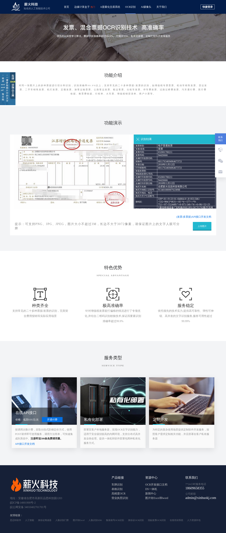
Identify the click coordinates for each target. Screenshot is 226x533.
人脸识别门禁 (62, 520)
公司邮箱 (190, 493)
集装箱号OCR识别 (115, 520)
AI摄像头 (146, 7)
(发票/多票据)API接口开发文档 (193, 216)
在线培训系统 (176, 520)
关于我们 (161, 7)
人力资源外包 (194, 520)
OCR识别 (130, 7)
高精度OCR (118, 493)
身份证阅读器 (44, 520)
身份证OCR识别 (136, 520)
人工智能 (29, 520)
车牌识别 (117, 484)
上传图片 (202, 226)
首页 (66, 7)
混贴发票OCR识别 (157, 520)
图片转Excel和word (156, 498)
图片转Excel (79, 520)
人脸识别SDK (95, 520)
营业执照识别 (120, 498)
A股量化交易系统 (110, 7)
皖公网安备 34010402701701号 (28, 507)
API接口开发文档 (25, 444)
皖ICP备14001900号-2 (23, 502)
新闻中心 (150, 493)
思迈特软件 (15, 520)
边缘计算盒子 (84, 7)
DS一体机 (151, 489)
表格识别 (117, 489)
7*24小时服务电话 (195, 484)
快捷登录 (207, 7)
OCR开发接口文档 (156, 484)
